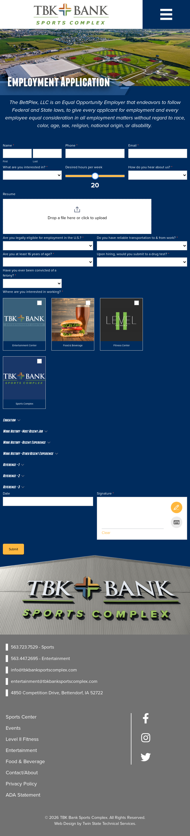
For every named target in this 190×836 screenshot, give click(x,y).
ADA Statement (23, 795)
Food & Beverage (25, 761)
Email (133, 145)
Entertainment (21, 750)
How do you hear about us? (150, 167)
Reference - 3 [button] (14, 487)
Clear (106, 532)
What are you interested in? (25, 167)
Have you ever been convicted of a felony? (29, 273)
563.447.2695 (24, 658)
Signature (105, 493)
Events (13, 728)
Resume (9, 194)
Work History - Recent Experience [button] (27, 442)
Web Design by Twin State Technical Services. (95, 823)
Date (6, 493)
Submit (13, 549)
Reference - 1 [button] (14, 465)
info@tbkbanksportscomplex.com (44, 670)
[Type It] (176, 522)
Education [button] (12, 420)
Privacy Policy (21, 783)
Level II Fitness (22, 739)
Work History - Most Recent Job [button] (25, 431)
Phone (71, 145)
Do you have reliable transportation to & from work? (137, 237)
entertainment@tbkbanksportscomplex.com (54, 681)
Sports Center (21, 717)
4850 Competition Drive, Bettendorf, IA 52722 (57, 692)
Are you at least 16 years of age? (28, 254)
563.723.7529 (24, 647)
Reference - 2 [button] (14, 476)
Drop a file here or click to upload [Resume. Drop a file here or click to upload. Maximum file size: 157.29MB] (77, 218)
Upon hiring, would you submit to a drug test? (133, 254)
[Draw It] (176, 507)
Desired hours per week (83, 167)
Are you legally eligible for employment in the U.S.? (43, 237)
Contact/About (22, 772)
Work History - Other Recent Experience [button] (31, 453)
